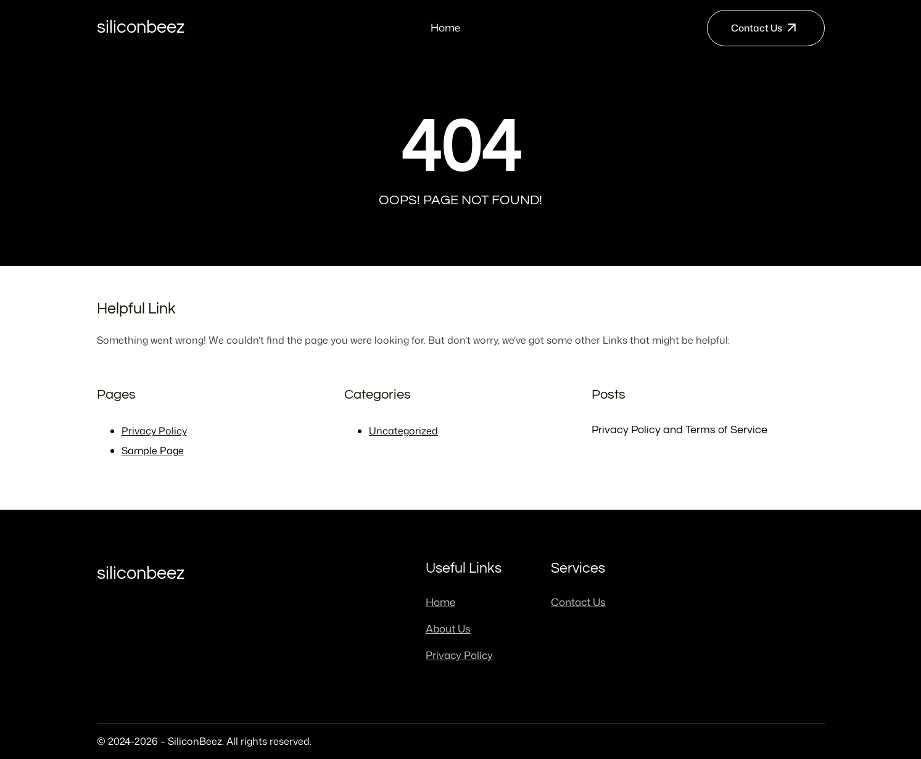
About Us (448, 628)
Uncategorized (403, 431)
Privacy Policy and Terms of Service (679, 430)
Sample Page (153, 450)
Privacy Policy (154, 431)
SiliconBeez (140, 27)
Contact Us (756, 28)
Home (445, 27)
